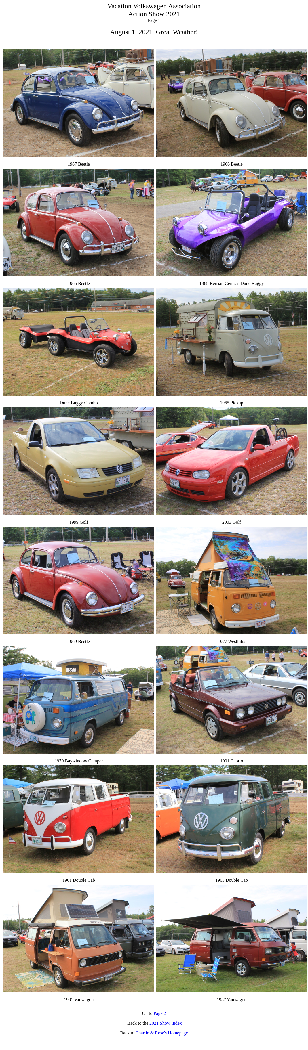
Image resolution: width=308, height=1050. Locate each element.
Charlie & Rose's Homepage (162, 1032)
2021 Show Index (165, 1023)
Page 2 (159, 1013)
